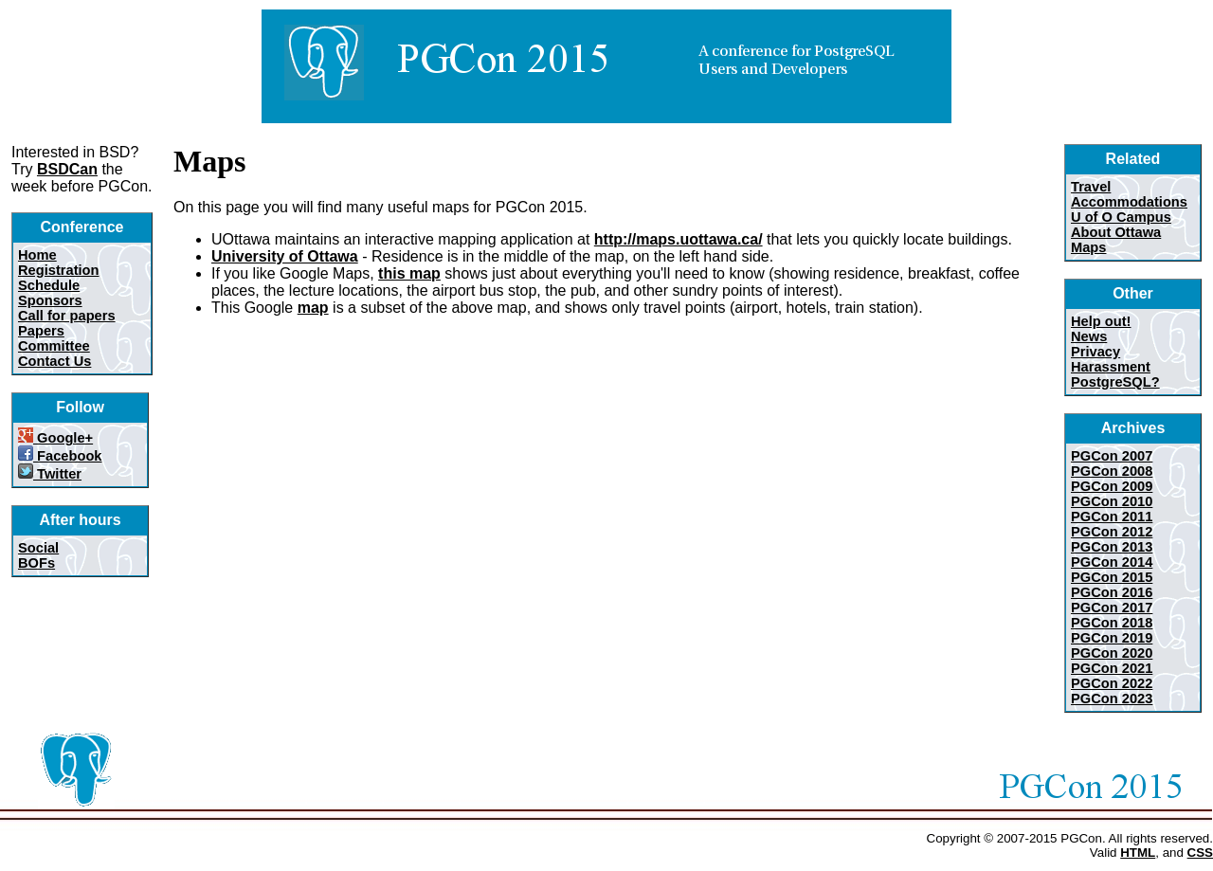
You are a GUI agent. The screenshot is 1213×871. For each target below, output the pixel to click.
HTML (1137, 852)
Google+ (55, 437)
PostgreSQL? (1115, 382)
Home (37, 255)
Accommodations (1129, 201)
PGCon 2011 (1111, 516)
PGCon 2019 (1111, 637)
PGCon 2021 (1111, 668)
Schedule (49, 285)
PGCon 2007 (1111, 455)
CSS (1200, 852)
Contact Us (54, 361)
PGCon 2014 (1111, 562)
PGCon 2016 (1111, 592)
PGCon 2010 (1111, 501)
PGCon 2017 (1111, 607)
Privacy (1095, 351)
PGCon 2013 (1111, 546)
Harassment (1110, 366)
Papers (41, 330)
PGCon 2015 (1111, 577)
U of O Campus (1121, 217)
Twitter (49, 473)
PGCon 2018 (1111, 622)
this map (409, 273)
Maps (1088, 247)
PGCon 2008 (1111, 471)
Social (38, 547)
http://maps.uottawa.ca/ (678, 239)
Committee (54, 346)
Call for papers (67, 315)
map (313, 307)
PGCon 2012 (1111, 531)
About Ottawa (1116, 232)
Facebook (60, 455)
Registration (59, 270)
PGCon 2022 (1111, 683)
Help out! (1101, 321)
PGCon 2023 (1111, 698)
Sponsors (50, 300)
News (1089, 336)
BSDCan (67, 169)
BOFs (36, 563)
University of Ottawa (284, 256)
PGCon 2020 (1111, 653)
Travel (1091, 186)
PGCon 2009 (1111, 486)
